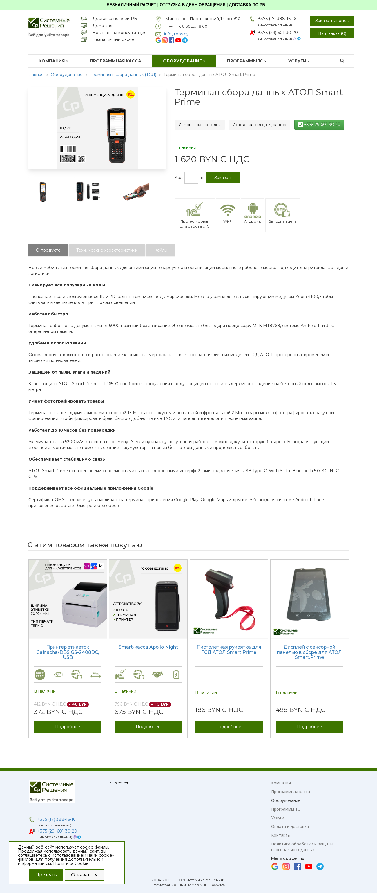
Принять (46, 875)
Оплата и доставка (290, 826)
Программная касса (115, 61)
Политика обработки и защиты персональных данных (302, 846)
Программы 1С (247, 61)
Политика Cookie (70, 863)
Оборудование (184, 61)
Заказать (223, 177)
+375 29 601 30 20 (319, 124)
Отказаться (84, 875)
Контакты (281, 835)
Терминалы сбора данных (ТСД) (123, 74)
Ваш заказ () (332, 33)
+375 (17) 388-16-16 (277, 18)
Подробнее (67, 726)
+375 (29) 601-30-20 (278, 32)
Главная (36, 74)
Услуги (299, 61)
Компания (53, 61)
